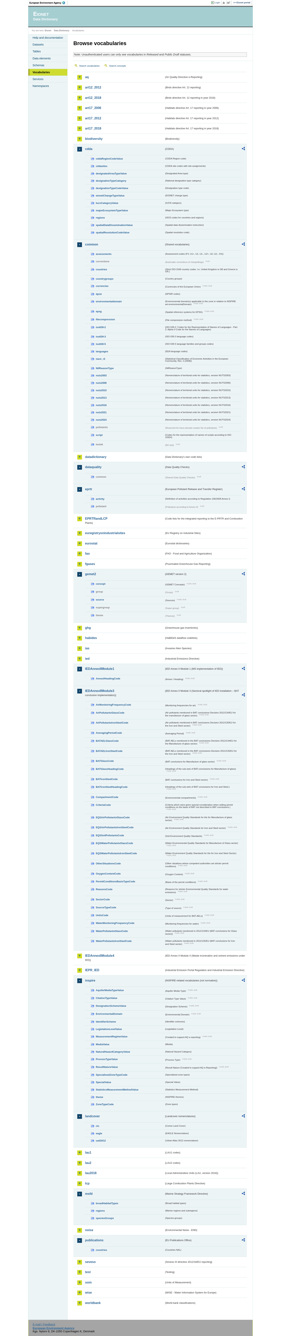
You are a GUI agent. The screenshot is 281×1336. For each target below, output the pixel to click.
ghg (88, 627)
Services (38, 79)
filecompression (105, 319)
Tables (37, 51)
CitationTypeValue (106, 998)
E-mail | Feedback (44, 1324)
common (91, 244)
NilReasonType (105, 368)
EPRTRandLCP (96, 518)
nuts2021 (101, 412)
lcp (87, 1183)
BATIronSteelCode (107, 779)
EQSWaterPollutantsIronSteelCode (116, 853)
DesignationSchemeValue (111, 1005)
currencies (102, 286)
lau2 (88, 1163)
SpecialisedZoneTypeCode (111, 1074)
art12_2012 (93, 87)
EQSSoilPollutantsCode (110, 835)
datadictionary (95, 457)
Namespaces (41, 85)
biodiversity (94, 138)
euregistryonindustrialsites (105, 533)
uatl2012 (101, 1140)
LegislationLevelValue (109, 1029)
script (99, 435)
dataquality (93, 467)
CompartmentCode (107, 797)
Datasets (38, 44)
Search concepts (117, 66)
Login (217, 2)
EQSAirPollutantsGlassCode (113, 817)
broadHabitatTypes (107, 1203)
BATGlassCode (105, 760)
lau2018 (91, 1173)
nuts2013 (101, 397)
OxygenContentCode (108, 873)
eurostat (91, 543)
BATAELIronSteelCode (109, 751)
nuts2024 (101, 419)
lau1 (88, 1152)
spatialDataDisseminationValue (114, 225)
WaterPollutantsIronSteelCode (114, 941)
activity (100, 498)
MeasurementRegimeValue (111, 1036)
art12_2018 (93, 97)
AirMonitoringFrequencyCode (113, 704)
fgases (90, 564)
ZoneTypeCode (105, 1104)
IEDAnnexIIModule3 (99, 691)
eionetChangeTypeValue (110, 195)
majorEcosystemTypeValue (112, 210)
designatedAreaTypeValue (111, 173)
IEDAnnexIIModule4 (99, 955)
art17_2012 (93, 118)
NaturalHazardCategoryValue (113, 1051)
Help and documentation (48, 37)
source (100, 599)
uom (88, 1282)
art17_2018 (93, 128)
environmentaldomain (109, 301)
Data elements (42, 58)
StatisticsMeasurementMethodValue (117, 1089)
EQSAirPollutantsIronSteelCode (114, 827)
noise (89, 1230)
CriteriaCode (103, 804)
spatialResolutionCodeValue (112, 232)
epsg (99, 311)
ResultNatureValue (107, 1067)
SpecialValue (103, 1082)
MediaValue (102, 1044)
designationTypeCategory (111, 180)
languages (102, 351)
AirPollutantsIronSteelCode (112, 722)
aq (87, 77)
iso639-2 (101, 327)
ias (87, 648)
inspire (90, 980)
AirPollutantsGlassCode (110, 712)
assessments (103, 254)
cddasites (101, 166)
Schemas (38, 65)
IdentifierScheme (106, 1021)
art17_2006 (93, 108)
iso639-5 (101, 344)
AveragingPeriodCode (109, 732)
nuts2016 (101, 405)
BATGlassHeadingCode (110, 769)
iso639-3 (101, 336)
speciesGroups (105, 1218)
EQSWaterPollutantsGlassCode (114, 843)
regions (100, 217)
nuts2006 (101, 382)
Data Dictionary (61, 30)
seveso (90, 1262)
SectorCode (103, 899)
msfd (88, 1193)
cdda (88, 149)
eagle (99, 1133)
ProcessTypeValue (107, 1059)
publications (94, 1240)
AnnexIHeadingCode (108, 678)
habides (91, 638)
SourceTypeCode (106, 907)
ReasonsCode (104, 889)
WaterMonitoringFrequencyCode (115, 923)
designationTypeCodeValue (112, 188)
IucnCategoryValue (107, 203)
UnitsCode (102, 915)
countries (101, 269)
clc (97, 1125)
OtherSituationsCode (108, 863)
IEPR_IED (92, 970)
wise (88, 1292)
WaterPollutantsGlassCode (112, 931)
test (88, 1272)
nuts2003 (101, 375)
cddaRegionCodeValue (109, 158)
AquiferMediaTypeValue (110, 990)
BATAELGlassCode (107, 740)
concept (100, 583)
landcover (92, 1116)
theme (99, 1097)
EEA (48, 3)
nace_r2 (100, 358)
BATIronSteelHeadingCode (112, 786)
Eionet (48, 30)
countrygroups (104, 278)
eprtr (88, 489)
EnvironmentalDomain (109, 1013)
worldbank (93, 1303)
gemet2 (90, 574)
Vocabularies (41, 72)
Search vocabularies (89, 66)
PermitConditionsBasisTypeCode (115, 881)
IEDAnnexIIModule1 (99, 668)
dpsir (99, 294)
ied (87, 658)
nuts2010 (101, 390)
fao (87, 553)
